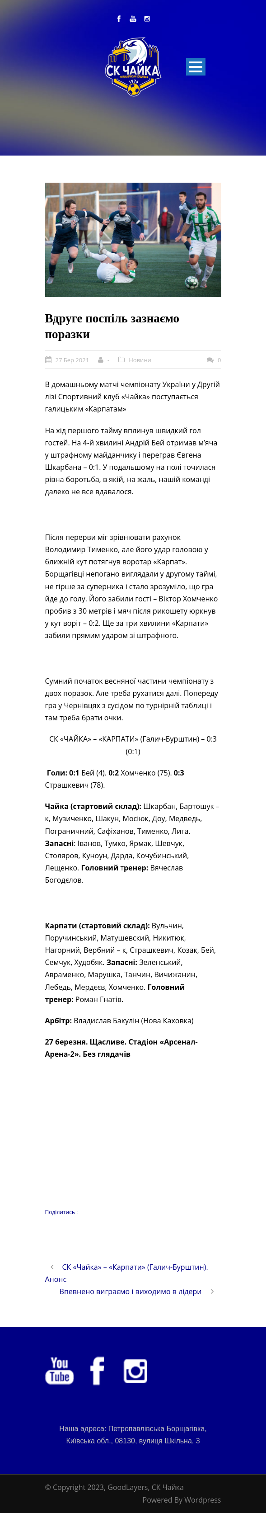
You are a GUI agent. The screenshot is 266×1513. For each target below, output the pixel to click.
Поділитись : (61, 1212)
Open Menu (195, 67)
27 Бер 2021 (72, 360)
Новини (140, 360)
